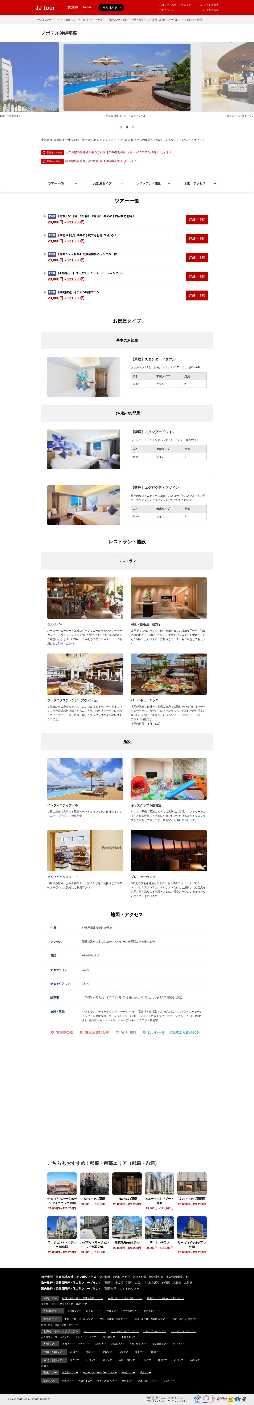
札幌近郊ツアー (130, 1337)
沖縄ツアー (50, 1298)
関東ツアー (50, 1372)
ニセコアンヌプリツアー (183, 1331)
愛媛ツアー (108, 1352)
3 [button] (133, 128)
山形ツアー (147, 1360)
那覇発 (108, 1282)
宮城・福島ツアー (128, 1360)
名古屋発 (154, 1282)
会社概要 (105, 1276)
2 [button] (127, 128)
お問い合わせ (121, 1276)
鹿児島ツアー (118, 1343)
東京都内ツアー (70, 1372)
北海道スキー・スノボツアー (60, 1331)
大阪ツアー (68, 1380)
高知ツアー (76, 1352)
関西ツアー (50, 1380)
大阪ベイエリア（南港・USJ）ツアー (97, 1380)
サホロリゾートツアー (87, 1337)
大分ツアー (179, 1343)
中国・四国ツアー (54, 1352)
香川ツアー (140, 1352)
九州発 (188, 1282)
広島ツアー (124, 1352)
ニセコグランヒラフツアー (125, 1331)
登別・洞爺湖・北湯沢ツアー (115, 1319)
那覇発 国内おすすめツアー (121, 1288)
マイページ (167, 10)
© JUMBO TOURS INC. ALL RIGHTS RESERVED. (29, 1399)
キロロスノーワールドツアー (56, 1337)
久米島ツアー (111, 1310)
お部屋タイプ (102, 183)
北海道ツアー (51, 1319)
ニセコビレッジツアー (154, 1331)
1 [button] (121, 128)
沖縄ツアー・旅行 (118, 19)
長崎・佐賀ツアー (138, 1343)
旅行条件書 (140, 1276)
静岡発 (166, 1282)
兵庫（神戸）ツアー (148, 1380)
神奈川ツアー (128, 1372)
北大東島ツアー (152, 1310)
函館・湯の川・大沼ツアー (185, 1319)
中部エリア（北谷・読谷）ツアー (125, 1298)
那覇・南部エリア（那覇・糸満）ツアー (82, 1298)
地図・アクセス (195, 183)
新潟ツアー (164, 1360)
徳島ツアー (92, 1352)
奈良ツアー (169, 1380)
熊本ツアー (84, 1343)
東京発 (119, 1282)
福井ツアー (196, 1360)
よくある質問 (211, 5)
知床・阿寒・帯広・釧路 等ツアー (59, 1324)
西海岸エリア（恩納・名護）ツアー (165, 1298)
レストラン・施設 (148, 183)
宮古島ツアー (93, 1310)
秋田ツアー (92, 1360)
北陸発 (177, 1282)
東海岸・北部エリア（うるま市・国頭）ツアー (65, 1304)
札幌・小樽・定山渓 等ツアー (80, 1319)
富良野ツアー (110, 1337)
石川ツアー (180, 1360)
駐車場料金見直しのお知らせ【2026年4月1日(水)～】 (99, 161)
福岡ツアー (68, 1343)
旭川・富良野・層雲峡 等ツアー (150, 1319)
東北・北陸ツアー (54, 1360)
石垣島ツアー (74, 1310)
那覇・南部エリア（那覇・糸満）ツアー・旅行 (156, 19)
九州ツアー (50, 1343)
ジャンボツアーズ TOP (47, 19)
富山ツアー (47, 1366)
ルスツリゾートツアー (95, 1331)
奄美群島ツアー (160, 1343)
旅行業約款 (156, 1276)
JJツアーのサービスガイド (176, 5)
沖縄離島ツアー (52, 1310)
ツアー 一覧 (56, 183)
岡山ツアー (157, 1352)
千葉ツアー (145, 1372)
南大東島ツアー (131, 1310)
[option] (127, 80)
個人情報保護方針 (177, 1276)
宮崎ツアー (100, 1343)
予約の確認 (212, 10)
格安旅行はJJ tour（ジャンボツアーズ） (84, 19)
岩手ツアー (108, 1360)
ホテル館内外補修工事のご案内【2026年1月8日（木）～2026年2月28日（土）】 (117, 152)
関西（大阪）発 (136, 1282)
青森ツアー (76, 1360)
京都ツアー (127, 1380)
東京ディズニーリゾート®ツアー (100, 1372)
